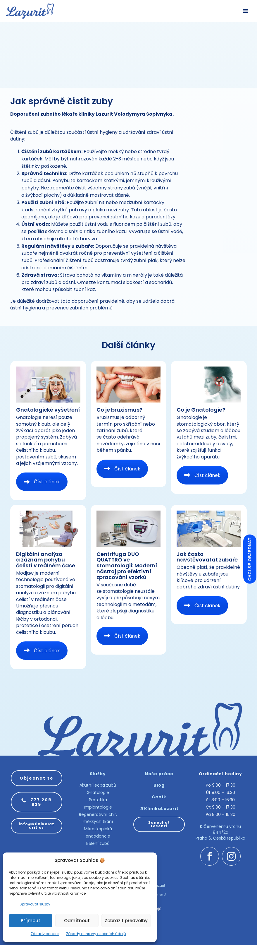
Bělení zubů (98, 843)
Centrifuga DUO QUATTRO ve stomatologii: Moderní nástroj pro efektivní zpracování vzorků (126, 565)
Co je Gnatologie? (201, 409)
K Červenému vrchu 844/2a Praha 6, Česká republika (220, 832)
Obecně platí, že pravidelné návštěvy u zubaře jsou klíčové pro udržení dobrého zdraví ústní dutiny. (209, 577)
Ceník (159, 797)
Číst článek (42, 481)
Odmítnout (77, 920)
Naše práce (159, 774)
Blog (159, 785)
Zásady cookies (45, 933)
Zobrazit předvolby (126, 920)
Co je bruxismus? (119, 409)
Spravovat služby (35, 904)
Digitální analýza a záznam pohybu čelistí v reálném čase (45, 559)
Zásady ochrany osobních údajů (96, 933)
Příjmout (30, 920)
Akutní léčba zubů (98, 785)
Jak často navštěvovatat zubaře (207, 557)
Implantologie (98, 807)
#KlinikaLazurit (159, 809)
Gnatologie (98, 792)
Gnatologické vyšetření (48, 409)
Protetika (98, 800)
